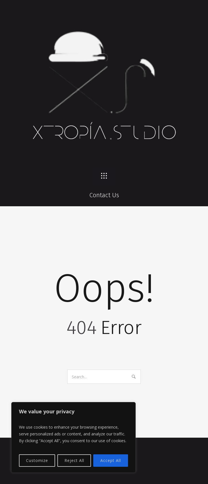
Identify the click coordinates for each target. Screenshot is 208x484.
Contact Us (104, 195)
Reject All (74, 460)
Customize (37, 460)
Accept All (110, 460)
